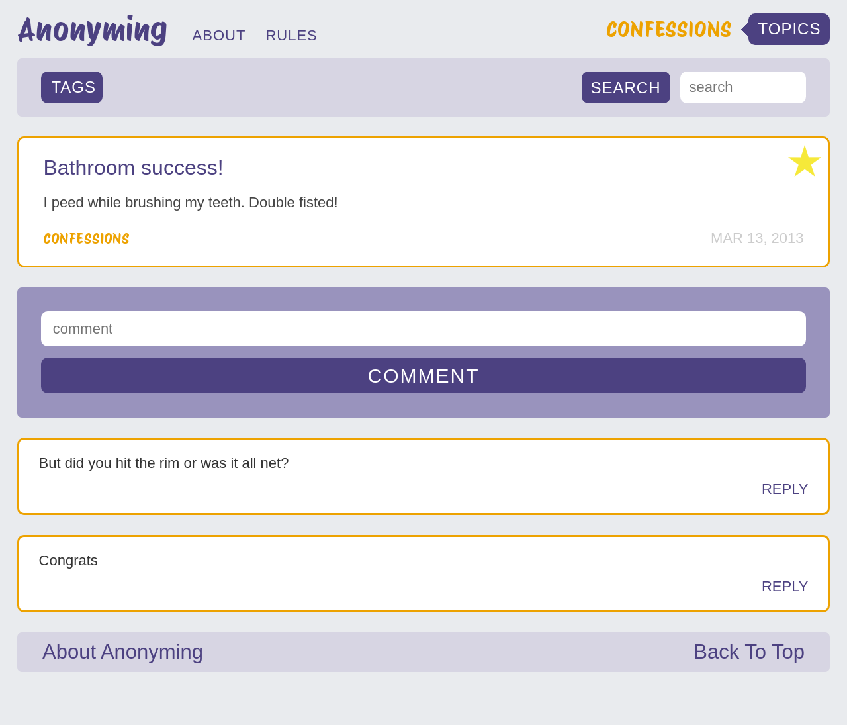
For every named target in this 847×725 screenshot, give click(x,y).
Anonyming (92, 29)
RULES (291, 35)
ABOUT (219, 35)
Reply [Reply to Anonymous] (785, 489)
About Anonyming (122, 651)
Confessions (86, 238)
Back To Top (749, 651)
